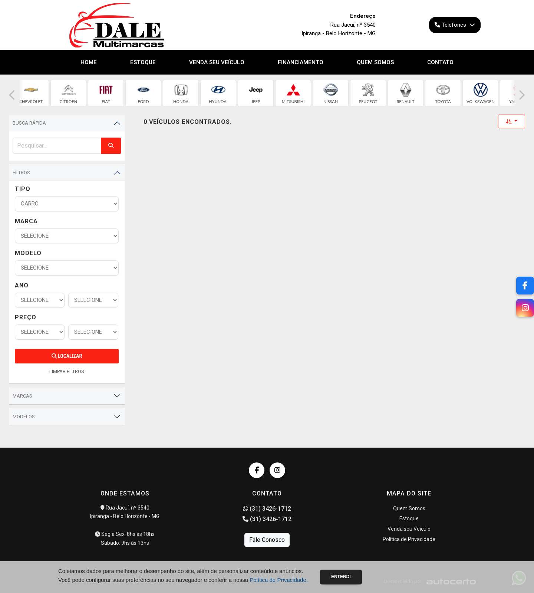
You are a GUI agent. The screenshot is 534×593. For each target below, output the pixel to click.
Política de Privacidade (409, 539)
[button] (12, 95)
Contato (440, 62)
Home (88, 62)
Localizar (67, 356)
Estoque (143, 62)
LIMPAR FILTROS (66, 371)
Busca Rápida (29, 123)
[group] (31, 93)
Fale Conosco (267, 539)
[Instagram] (525, 308)
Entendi (341, 576)
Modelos (24, 416)
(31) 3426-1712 (267, 508)
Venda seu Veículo (216, 62)
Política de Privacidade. (279, 580)
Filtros (21, 172)
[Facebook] (525, 285)
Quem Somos (375, 62)
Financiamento (300, 62)
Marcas (22, 396)
